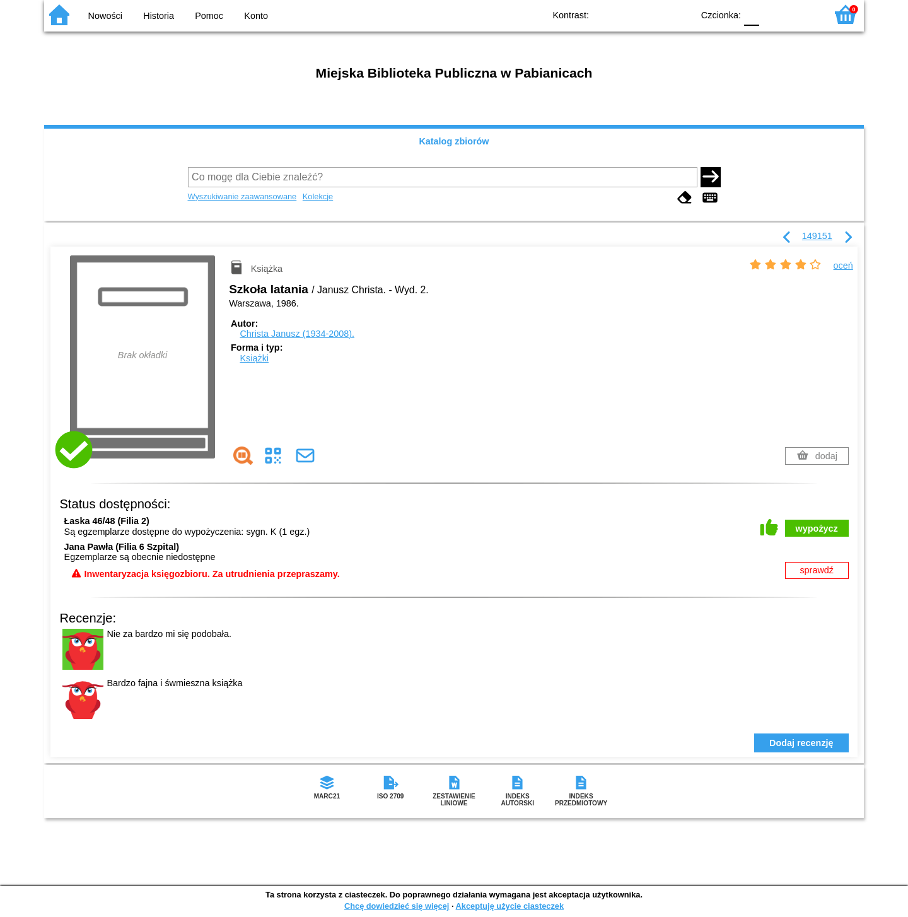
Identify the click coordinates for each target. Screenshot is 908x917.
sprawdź (817, 570)
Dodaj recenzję (801, 743)
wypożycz (817, 528)
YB (654, 14)
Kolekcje (318, 196)
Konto (256, 16)
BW (628, 14)
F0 (751, 14)
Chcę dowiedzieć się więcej (396, 906)
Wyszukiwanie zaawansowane (242, 196)
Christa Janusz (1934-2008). (297, 334)
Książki (254, 358)
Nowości (105, 16)
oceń (843, 265)
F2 (802, 14)
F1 (773, 14)
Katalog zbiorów (454, 141)
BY (679, 14)
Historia (158, 16)
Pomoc (209, 16)
